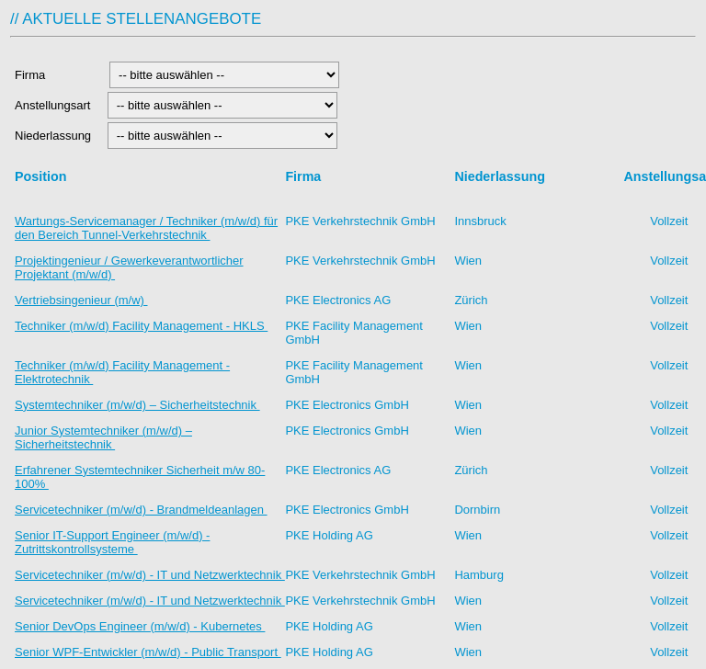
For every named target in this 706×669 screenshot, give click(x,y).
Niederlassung (56, 135)
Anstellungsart (54, 105)
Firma (57, 75)
